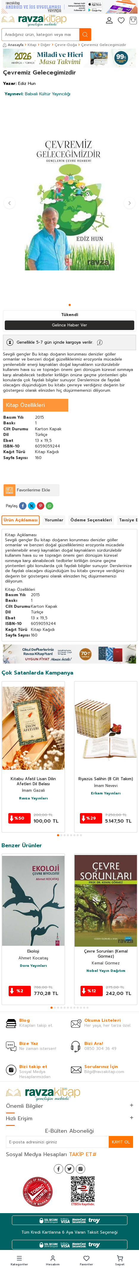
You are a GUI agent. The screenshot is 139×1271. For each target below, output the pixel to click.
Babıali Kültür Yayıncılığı (37, 94)
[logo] (34, 21)
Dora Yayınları (33, 966)
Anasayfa (13, 44)
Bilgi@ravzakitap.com (104, 1072)
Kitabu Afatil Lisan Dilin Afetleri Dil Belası (33, 782)
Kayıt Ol (121, 1142)
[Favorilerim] (121, 21)
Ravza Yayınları (33, 798)
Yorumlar (54, 520)
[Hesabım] (109, 21)
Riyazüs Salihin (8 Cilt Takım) (105, 779)
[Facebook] (58, 1169)
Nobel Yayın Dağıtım (105, 971)
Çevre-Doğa (66, 44)
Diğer (45, 44)
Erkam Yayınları (106, 793)
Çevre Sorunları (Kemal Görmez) (106, 954)
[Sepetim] (133, 21)
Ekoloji (33, 951)
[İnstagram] (80, 1169)
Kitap (32, 44)
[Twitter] (69, 1169)
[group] (69, 200)
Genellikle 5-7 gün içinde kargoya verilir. (55, 342)
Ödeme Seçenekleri (91, 520)
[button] (70, 305)
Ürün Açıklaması (20, 520)
